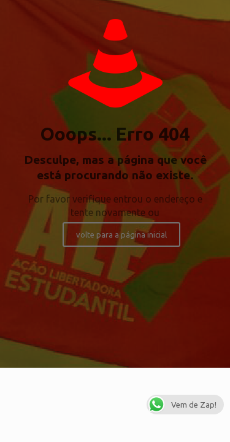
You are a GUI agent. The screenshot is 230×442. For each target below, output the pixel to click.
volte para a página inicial (121, 234)
